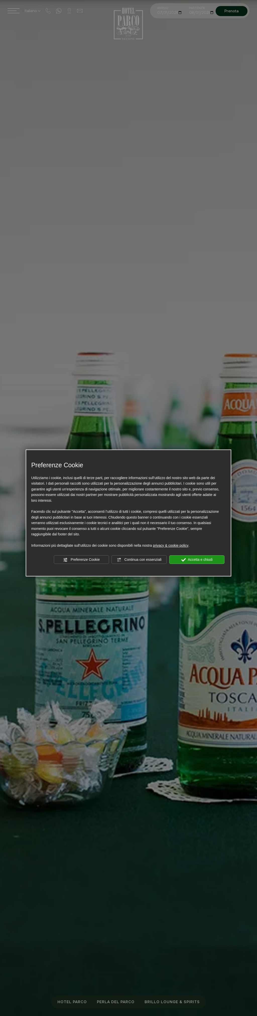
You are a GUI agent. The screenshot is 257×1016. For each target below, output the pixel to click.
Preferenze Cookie (81, 560)
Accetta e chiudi (197, 560)
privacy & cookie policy (170, 545)
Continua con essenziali (139, 560)
